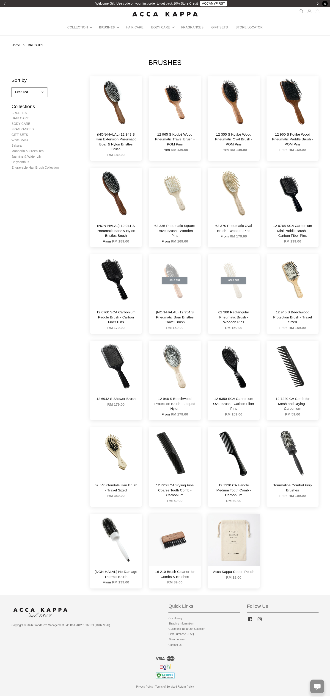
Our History (175, 619)
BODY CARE (163, 28)
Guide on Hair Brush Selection (186, 629)
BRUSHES (109, 28)
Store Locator (176, 640)
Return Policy (186, 687)
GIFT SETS (219, 28)
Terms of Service (165, 687)
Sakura (16, 146)
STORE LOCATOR (249, 28)
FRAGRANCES (192, 28)
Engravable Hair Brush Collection (35, 168)
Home (15, 46)
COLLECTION (79, 28)
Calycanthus (20, 163)
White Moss (19, 141)
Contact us (175, 645)
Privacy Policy (144, 687)
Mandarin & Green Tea (27, 152)
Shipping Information (180, 624)
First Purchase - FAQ (181, 635)
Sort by (19, 81)
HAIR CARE (134, 28)
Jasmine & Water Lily (26, 157)
